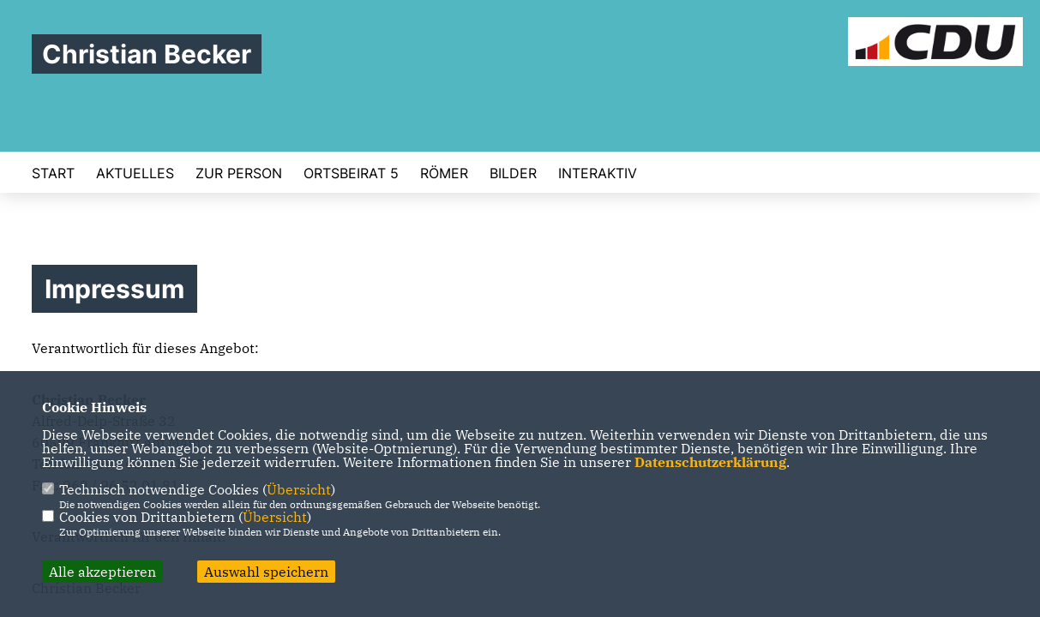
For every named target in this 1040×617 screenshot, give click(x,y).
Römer (444, 173)
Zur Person (238, 173)
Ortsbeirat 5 (351, 173)
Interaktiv (597, 173)
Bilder (513, 173)
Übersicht (299, 489)
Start (53, 173)
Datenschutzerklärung (710, 461)
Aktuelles (135, 173)
